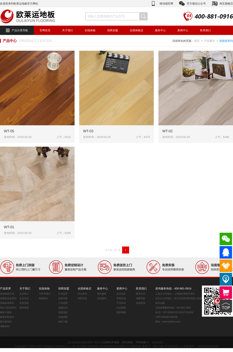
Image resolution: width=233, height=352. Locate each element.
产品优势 (63, 303)
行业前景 (63, 293)
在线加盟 (63, 317)
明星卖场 (82, 298)
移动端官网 (166, 3)
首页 (197, 40)
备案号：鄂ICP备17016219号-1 (161, 346)
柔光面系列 (6, 321)
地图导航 (140, 298)
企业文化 (24, 298)
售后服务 (101, 293)
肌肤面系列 (226, 40)
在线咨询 (140, 303)
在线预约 (101, 298)
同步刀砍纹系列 (8, 307)
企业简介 (24, 293)
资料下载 (63, 321)
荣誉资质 (24, 307)
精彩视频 (121, 312)
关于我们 (67, 30)
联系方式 (140, 293)
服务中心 (160, 30)
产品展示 (209, 40)
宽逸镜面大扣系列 (8, 293)
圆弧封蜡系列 (7, 317)
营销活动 (121, 298)
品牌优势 (63, 298)
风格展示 (43, 298)
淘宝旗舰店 (226, 3)
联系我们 (205, 30)
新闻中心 (182, 30)
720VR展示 (45, 293)
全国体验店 (136, 30)
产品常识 (121, 303)
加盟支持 (63, 307)
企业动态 (121, 293)
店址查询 (82, 293)
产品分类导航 (20, 30)
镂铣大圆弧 (6, 312)
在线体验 (90, 30)
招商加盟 (112, 30)
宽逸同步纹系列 (8, 298)
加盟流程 (63, 312)
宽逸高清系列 (7, 303)
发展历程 (24, 303)
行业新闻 (121, 307)
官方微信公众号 (196, 3)
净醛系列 (4, 326)
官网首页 (45, 30)
